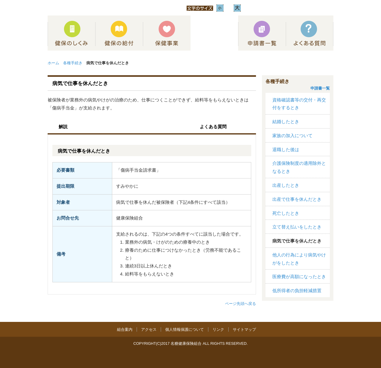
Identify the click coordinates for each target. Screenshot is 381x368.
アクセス (149, 329)
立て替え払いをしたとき (296, 227)
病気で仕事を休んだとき (296, 241)
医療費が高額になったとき (299, 276)
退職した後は (285, 149)
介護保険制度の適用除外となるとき (299, 167)
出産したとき (285, 185)
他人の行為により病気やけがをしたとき (299, 259)
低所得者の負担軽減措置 (296, 290)
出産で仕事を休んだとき (296, 199)
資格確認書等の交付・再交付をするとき (299, 104)
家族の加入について (292, 135)
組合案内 (124, 329)
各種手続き (72, 63)
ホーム (53, 63)
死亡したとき (285, 213)
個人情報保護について (184, 329)
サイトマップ (244, 329)
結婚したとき (285, 121)
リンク (218, 329)
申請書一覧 (320, 88)
